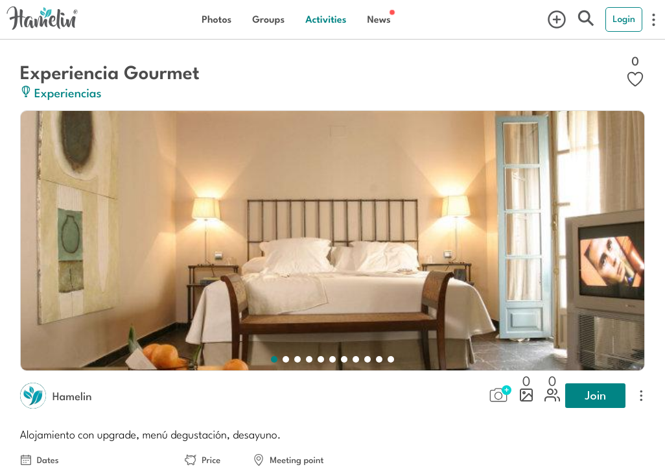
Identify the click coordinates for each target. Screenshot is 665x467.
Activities (325, 19)
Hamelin (72, 396)
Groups (268, 19)
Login (623, 19)
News (378, 19)
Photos (216, 19)
